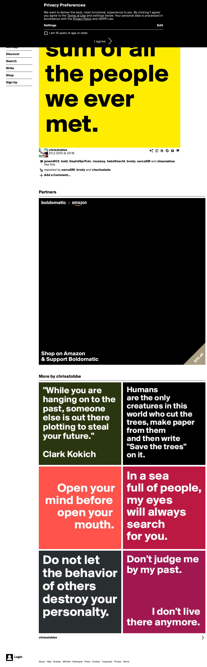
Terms (126, 662)
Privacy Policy (82, 19)
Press (87, 662)
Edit (160, 25)
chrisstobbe (58, 150)
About (42, 662)
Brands (57, 662)
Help (49, 662)
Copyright (107, 662)
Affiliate (67, 662)
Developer (77, 662)
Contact (96, 662)
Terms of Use (76, 15)
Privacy (117, 662)
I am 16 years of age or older (68, 33)
